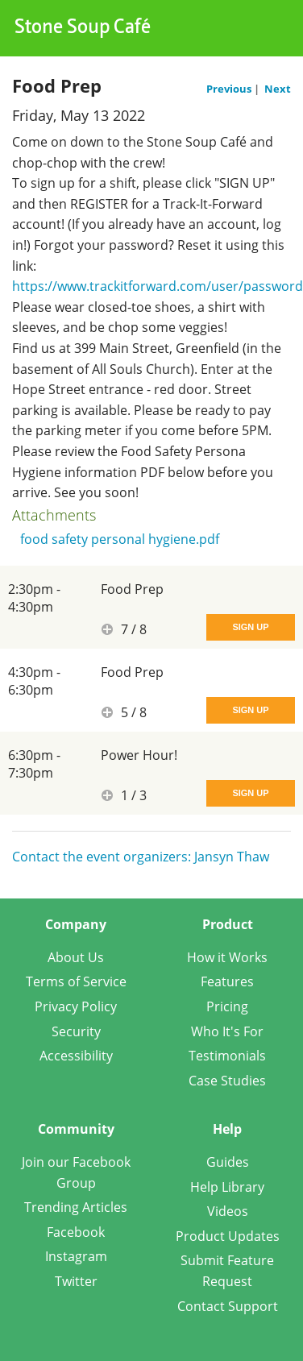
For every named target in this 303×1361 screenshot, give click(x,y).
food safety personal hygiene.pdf (119, 539)
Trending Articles (75, 1207)
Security (76, 1031)
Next (277, 88)
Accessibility (76, 1055)
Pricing (227, 1006)
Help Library (227, 1187)
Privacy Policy (76, 1006)
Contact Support (227, 1306)
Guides (227, 1162)
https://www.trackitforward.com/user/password (157, 286)
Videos (227, 1211)
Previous (230, 88)
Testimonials (227, 1055)
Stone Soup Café (83, 28)
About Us (76, 957)
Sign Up (250, 627)
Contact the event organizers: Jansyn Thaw (140, 856)
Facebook (76, 1232)
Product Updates (228, 1236)
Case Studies (227, 1080)
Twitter (76, 1281)
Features (227, 981)
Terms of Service (76, 981)
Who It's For (227, 1031)
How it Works (227, 957)
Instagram (76, 1256)
